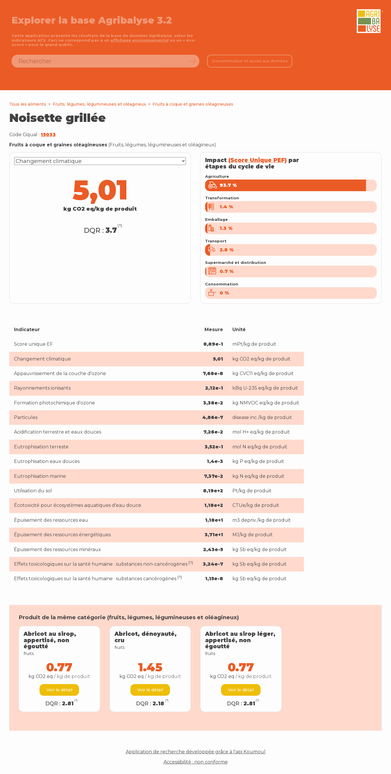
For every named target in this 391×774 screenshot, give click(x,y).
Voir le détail (59, 690)
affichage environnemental (139, 40)
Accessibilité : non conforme (196, 762)
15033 (48, 134)
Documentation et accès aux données (250, 60)
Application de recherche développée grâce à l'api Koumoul (196, 752)
